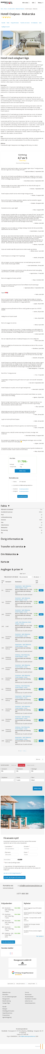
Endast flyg (21, 765)
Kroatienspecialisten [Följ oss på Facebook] (24, 489)
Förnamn (27, 846)
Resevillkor (5, 994)
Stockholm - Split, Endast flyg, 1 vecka (9, 909)
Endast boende (30, 765)
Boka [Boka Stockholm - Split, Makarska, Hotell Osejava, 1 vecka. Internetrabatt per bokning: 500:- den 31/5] (41, 668)
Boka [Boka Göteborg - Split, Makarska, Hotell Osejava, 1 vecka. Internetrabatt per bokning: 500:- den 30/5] (41, 658)
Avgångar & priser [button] (5, 26)
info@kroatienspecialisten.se (25, 485)
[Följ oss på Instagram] (12, 953)
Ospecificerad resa (7, 1013)
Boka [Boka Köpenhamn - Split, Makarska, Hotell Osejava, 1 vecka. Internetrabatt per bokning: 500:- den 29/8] (41, 741)
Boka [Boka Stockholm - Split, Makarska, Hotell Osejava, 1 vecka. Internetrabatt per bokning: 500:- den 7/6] (41, 710)
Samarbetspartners (30, 1003)
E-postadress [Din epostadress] (9, 846)
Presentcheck (6, 1015)
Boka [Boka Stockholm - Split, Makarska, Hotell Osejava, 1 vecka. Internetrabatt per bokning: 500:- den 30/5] (41, 637)
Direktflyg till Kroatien (8, 1011)
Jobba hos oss (28, 1001)
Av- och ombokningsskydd (9, 996)
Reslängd (34, 769)
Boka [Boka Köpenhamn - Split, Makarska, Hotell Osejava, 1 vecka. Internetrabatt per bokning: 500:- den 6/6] (41, 699)
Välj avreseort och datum (11, 577)
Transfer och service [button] (25, 22)
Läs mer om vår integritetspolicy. (12, 873)
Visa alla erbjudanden (8, 942)
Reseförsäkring (6, 1001)
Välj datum (4, 777)
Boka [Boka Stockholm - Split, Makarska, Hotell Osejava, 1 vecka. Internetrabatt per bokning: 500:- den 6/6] (41, 679)
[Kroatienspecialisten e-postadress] (27, 1036)
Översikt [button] (3, 22)
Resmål (4, 1006)
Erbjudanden (6, 903)
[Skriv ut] (39, 759)
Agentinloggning (6, 1017)
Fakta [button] (8, 22)
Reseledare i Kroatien (30, 999)
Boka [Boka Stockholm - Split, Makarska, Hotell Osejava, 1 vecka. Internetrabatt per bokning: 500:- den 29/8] (41, 720)
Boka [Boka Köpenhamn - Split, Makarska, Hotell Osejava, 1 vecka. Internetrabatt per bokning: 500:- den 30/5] (41, 648)
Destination (19, 769)
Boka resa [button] (22, 471)
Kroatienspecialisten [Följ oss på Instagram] (24, 491)
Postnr (26, 852)
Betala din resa (6, 992)
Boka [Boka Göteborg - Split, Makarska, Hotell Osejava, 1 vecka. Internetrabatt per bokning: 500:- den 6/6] (41, 689)
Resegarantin (6, 999)
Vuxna (18, 777)
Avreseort (4, 769)
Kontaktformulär (22, 496)
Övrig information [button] (15, 22)
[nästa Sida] (26, 751)
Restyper (4, 1009)
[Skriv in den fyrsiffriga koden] (10, 859)
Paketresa (13, 765)
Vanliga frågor (6, 1003)
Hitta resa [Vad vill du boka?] (37, 788)
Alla (7, 771)
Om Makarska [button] (34, 22)
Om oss (27, 992)
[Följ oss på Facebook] (10, 953)
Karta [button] (40, 22)
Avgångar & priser (10, 569)
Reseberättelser (29, 996)
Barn (32, 777)
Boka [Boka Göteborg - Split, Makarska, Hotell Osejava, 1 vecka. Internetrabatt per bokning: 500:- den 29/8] (41, 730)
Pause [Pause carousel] (41, 53)
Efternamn (8, 852)
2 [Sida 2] (20, 751)
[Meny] (40, 3)
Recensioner (28, 994)
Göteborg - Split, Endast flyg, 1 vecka (9, 935)
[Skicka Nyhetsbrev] (15, 877)
